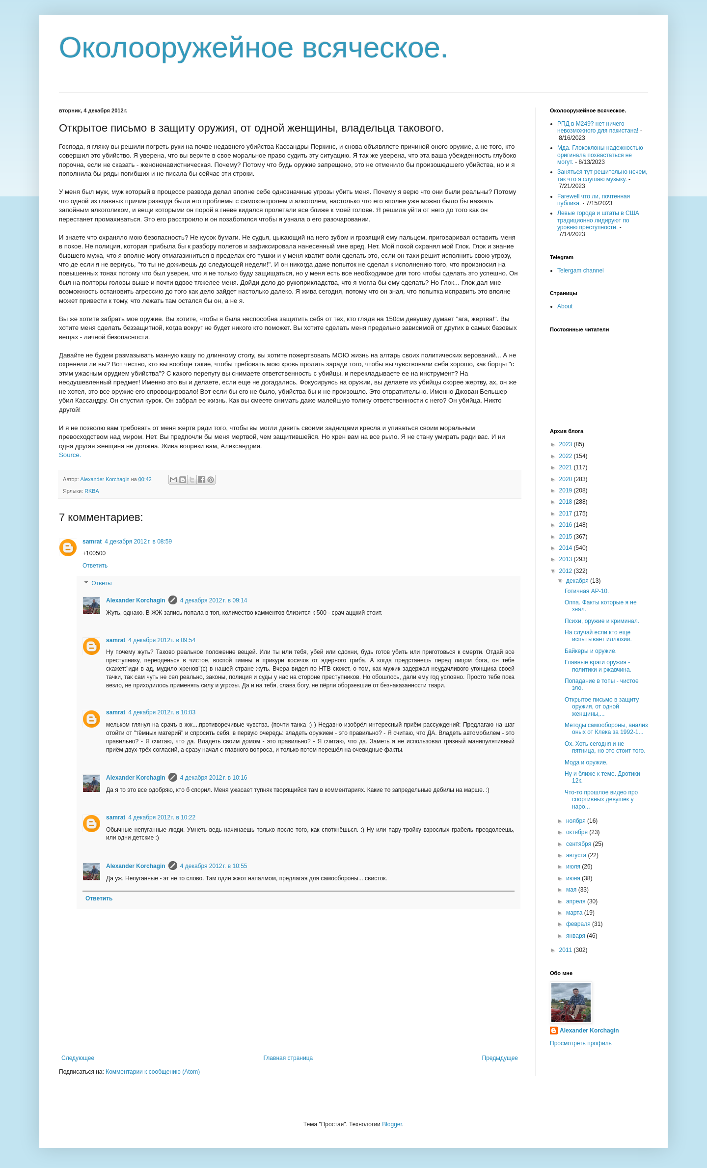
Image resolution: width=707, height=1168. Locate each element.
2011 (566, 950)
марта (575, 912)
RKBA (91, 491)
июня (574, 878)
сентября (579, 844)
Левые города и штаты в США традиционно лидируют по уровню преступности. (598, 220)
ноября (576, 820)
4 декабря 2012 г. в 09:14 (213, 600)
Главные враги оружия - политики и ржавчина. (598, 666)
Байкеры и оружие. (591, 651)
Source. (70, 455)
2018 (566, 501)
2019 (566, 490)
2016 (566, 524)
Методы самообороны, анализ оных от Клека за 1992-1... (606, 728)
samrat (92, 541)
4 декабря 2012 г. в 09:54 (161, 640)
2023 (566, 444)
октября (577, 832)
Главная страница (288, 1058)
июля (574, 866)
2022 (566, 456)
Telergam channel (580, 270)
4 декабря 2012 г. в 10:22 (161, 817)
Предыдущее (500, 1058)
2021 (566, 467)
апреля (576, 901)
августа (577, 855)
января (576, 935)
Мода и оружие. (586, 762)
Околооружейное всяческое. (254, 47)
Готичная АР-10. (587, 591)
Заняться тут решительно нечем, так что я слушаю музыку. (602, 175)
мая (572, 889)
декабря (578, 580)
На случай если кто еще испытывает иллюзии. (598, 636)
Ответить (95, 565)
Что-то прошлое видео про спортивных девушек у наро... (601, 799)
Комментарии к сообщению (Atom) (153, 1071)
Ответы (101, 583)
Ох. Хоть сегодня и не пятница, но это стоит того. (605, 747)
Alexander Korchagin (135, 600)
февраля (579, 924)
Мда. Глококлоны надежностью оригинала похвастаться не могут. (600, 154)
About (564, 306)
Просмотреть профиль (581, 1043)
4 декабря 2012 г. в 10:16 (213, 777)
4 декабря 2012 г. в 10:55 (213, 866)
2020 (566, 479)
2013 (566, 559)
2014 (566, 547)
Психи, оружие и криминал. (602, 621)
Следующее (77, 1058)
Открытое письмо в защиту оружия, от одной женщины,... (602, 706)
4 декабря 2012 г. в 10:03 (161, 712)
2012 (566, 571)
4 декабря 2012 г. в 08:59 (138, 541)
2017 (566, 513)
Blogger (392, 1124)
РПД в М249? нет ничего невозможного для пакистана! (597, 127)
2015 (566, 536)
